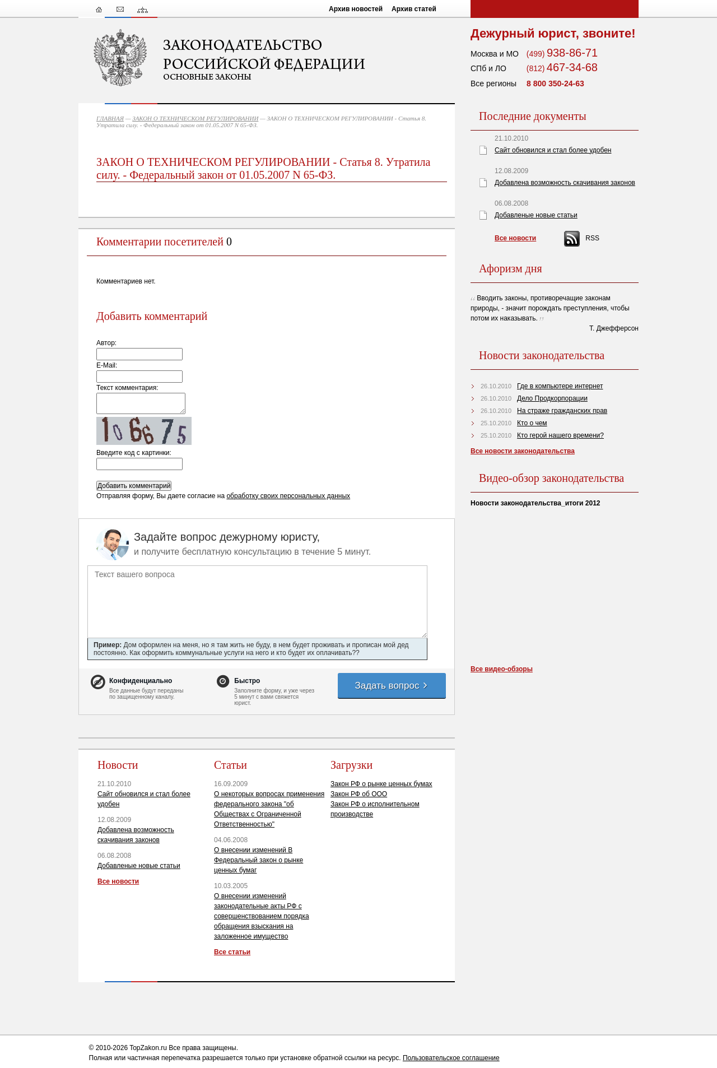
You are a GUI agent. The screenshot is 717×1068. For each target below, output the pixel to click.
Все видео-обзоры (502, 669)
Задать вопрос (392, 685)
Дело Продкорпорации (552, 398)
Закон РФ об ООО (358, 794)
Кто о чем (532, 423)
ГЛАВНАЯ (110, 118)
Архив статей (414, 9)
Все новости (118, 881)
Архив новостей (356, 9)
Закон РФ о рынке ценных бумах (381, 784)
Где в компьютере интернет (560, 386)
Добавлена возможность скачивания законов (565, 183)
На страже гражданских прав (562, 411)
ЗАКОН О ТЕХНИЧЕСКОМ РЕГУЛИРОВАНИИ (195, 118)
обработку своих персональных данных (288, 496)
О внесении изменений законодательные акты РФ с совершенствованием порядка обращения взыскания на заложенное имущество (261, 916)
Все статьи (232, 952)
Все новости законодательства (523, 451)
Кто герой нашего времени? (560, 435)
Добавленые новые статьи (138, 866)
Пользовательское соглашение (451, 1058)
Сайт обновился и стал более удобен (553, 150)
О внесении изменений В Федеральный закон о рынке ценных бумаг (258, 860)
